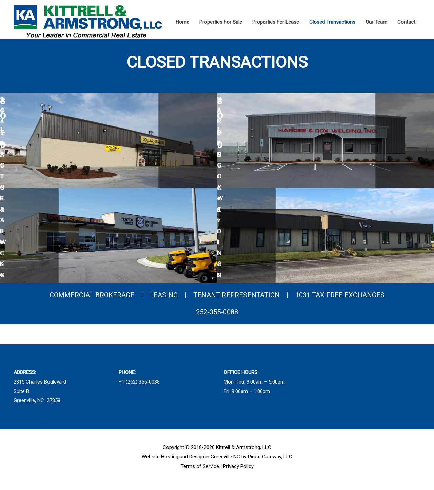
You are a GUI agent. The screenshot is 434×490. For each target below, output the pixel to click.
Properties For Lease (275, 22)
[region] (217, 193)
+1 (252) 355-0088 (139, 387)
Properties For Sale (220, 22)
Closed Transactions (332, 22)
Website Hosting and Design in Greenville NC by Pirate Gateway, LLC (217, 462)
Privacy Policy (238, 471)
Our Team (376, 22)
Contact (406, 22)
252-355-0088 (217, 317)
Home (182, 22)
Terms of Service (200, 471)
